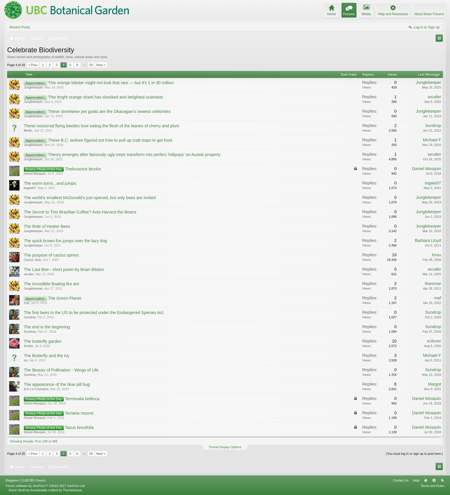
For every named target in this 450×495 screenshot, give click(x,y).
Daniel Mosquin (35, 173)
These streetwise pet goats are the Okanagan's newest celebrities (109, 111)
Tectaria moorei (79, 413)
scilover (434, 341)
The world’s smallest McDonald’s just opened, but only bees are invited (90, 197)
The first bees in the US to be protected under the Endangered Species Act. (94, 312)
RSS (442, 480)
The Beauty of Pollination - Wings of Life (61, 370)
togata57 (30, 188)
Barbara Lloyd (428, 240)
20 (91, 65)
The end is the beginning (47, 327)
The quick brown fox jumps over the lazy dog (65, 240)
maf (26, 303)
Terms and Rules (432, 486)
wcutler (434, 97)
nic (26, 360)
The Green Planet (64, 298)
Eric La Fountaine (36, 389)
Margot (434, 384)
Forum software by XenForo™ (46, 486)
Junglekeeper (33, 87)
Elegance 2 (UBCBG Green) (25, 480)
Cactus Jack (32, 259)
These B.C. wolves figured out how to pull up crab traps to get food (110, 140)
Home (426, 480)
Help (416, 480)
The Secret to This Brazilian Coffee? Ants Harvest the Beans (80, 212)
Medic (28, 130)
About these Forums (429, 14)
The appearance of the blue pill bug (57, 384)
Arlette (28, 346)
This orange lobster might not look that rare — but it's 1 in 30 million (111, 82)
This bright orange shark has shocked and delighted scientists (105, 97)
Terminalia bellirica (82, 398)
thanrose (433, 283)
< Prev (32, 65)
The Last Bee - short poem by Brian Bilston (64, 269)
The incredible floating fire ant (51, 284)
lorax (436, 255)
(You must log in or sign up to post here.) (414, 453)
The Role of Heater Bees (47, 226)
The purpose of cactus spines (51, 255)
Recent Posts (19, 27)
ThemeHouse (72, 490)
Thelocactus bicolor (83, 169)
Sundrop (433, 125)
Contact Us (400, 480)
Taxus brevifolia (79, 427)
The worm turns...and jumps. (50, 183)
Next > (101, 65)
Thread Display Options (225, 447)
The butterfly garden (42, 341)
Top (434, 480)
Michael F (432, 140)
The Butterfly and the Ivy (46, 355)
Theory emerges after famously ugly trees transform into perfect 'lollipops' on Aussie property (134, 154)
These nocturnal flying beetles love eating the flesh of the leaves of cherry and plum (101, 126)
